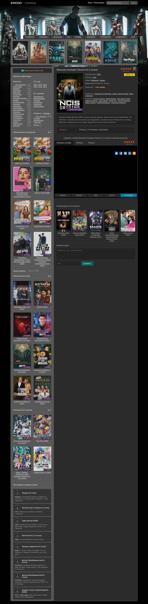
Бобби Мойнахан (103, 103)
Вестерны (17, 90)
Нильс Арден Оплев (120, 94)
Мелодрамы (18, 108)
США (94, 77)
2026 (35, 85)
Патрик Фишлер (124, 101)
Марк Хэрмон (90, 103)
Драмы (102, 80)
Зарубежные (39, 97)
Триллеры (17, 120)
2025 (40, 85)
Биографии (17, 87)
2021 (45, 87)
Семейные (17, 116)
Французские (39, 106)
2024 (99, 74)
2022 (40, 87)
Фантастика (17, 124)
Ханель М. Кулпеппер (103, 94)
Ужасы (16, 122)
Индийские (38, 102)
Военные (16, 92)
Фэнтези (16, 126)
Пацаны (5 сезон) (29, 493)
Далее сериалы (19, 271)
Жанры (38, 125)
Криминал (95, 80)
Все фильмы (20, 85)
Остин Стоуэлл (99, 99)
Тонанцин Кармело (118, 103)
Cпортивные (18, 118)
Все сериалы (41, 116)
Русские (37, 101)
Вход (90, 2)
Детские (16, 96)
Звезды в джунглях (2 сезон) (34, 546)
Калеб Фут (113, 101)
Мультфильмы (19, 110)
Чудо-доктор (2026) (30, 521)
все (49, 132)
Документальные (20, 98)
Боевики (16, 89)
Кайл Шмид (103, 101)
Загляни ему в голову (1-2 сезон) (35, 508)
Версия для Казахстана (32, 70)
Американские (39, 99)
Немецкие (37, 104)
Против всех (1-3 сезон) (32, 535)
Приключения (18, 114)
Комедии (16, 104)
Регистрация (99, 2)
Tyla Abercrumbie (123, 99)
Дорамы (46, 113)
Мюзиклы (17, 112)
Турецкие (37, 122)
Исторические (18, 102)
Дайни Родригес (91, 101)
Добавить (87, 263)
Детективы (17, 94)
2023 (35, 87)
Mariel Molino (111, 99)
